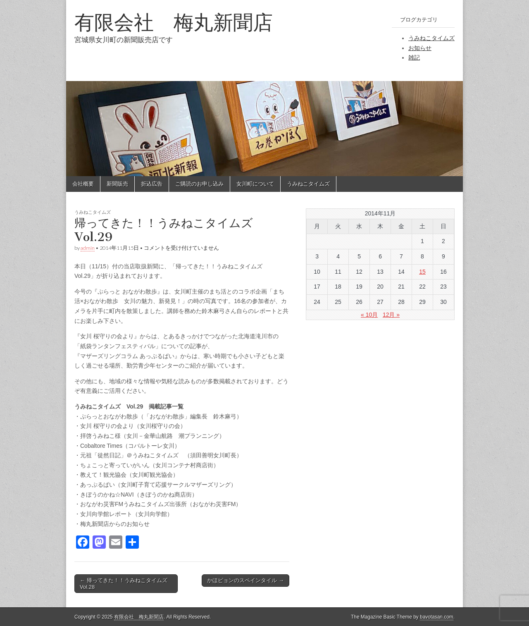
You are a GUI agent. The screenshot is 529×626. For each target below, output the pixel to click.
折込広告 (151, 183)
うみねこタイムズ (431, 38)
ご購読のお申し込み (199, 183)
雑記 (414, 57)
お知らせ (419, 48)
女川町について (255, 183)
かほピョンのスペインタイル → (245, 580)
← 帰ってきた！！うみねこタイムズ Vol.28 (123, 583)
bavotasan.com (436, 617)
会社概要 (83, 183)
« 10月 (369, 314)
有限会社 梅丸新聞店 (173, 22)
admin (88, 248)
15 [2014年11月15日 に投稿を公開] (422, 271)
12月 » (391, 314)
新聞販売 (117, 183)
